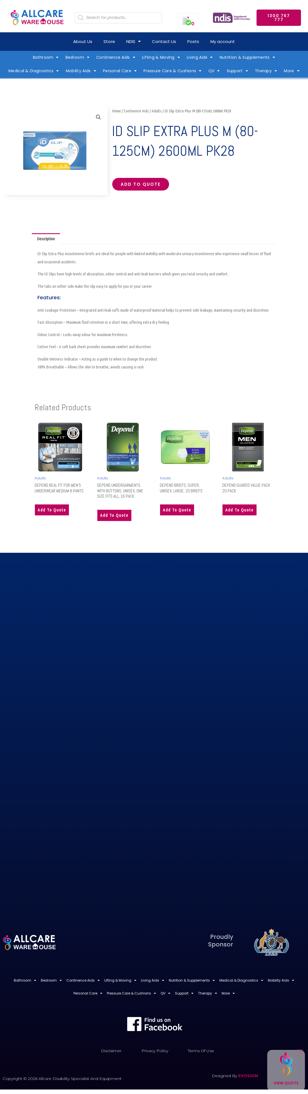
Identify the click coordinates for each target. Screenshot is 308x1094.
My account (222, 41)
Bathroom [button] (46, 57)
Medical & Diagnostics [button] (33, 71)
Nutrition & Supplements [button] (247, 57)
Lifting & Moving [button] (161, 57)
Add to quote (141, 184)
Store (109, 41)
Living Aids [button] (200, 57)
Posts (193, 41)
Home (116, 110)
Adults (157, 110)
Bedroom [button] (77, 57)
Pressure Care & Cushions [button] (172, 71)
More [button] (292, 71)
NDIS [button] (133, 41)
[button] (98, 117)
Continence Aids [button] (115, 57)
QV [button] (214, 71)
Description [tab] (46, 238)
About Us (82, 41)
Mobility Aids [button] (81, 71)
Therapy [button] (266, 71)
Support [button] (237, 71)
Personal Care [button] (120, 71)
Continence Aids (136, 110)
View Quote (286, 1083)
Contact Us (164, 41)
